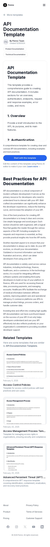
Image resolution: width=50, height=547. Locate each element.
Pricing (6, 518)
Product (6, 512)
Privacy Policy (32, 505)
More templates (13, 15)
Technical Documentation (15, 54)
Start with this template (25, 158)
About (5, 505)
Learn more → (33, 166)
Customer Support (34, 518)
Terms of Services (34, 512)
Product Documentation (14, 49)
